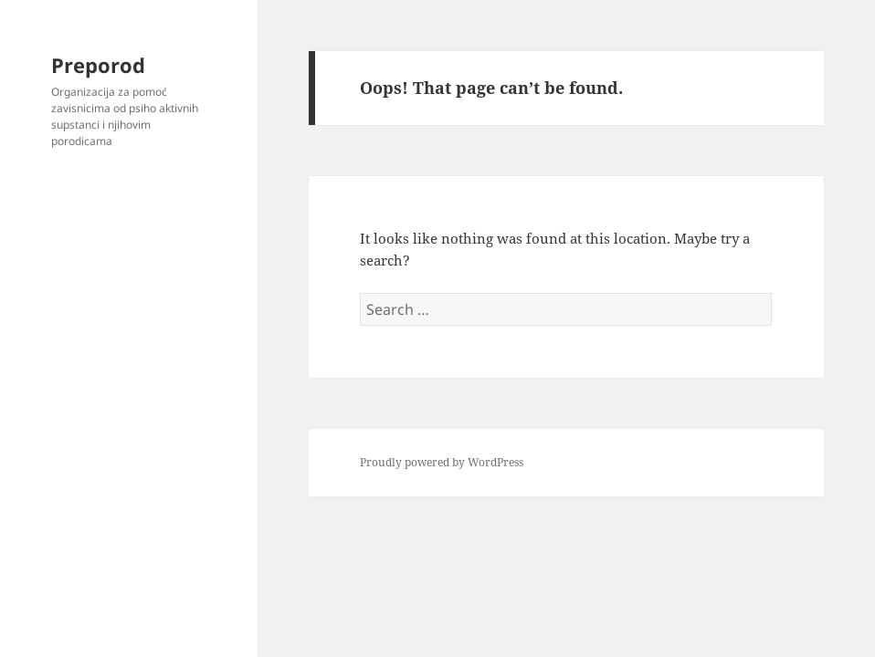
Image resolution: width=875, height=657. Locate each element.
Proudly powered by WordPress (441, 462)
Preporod (98, 64)
